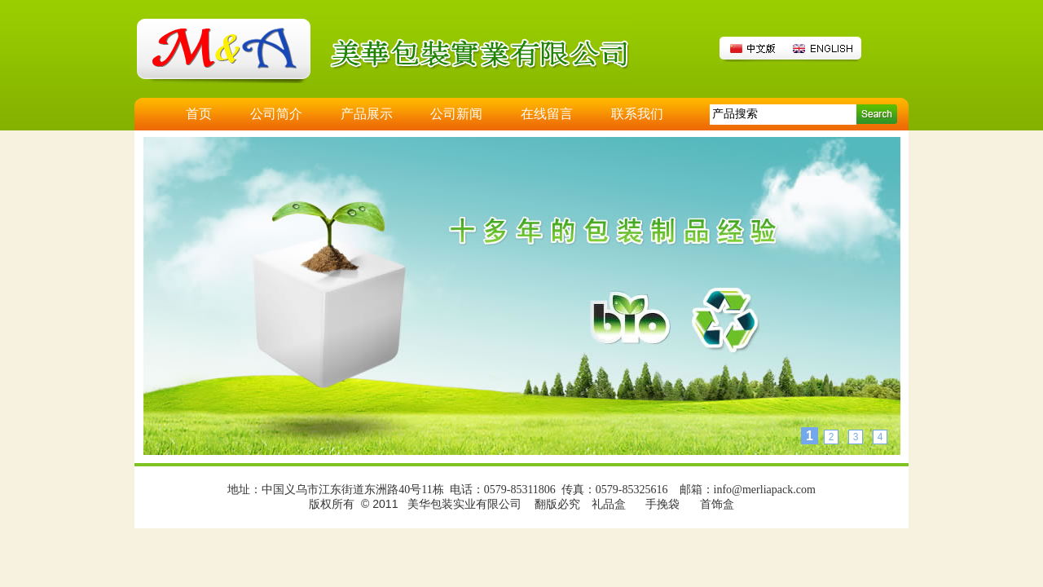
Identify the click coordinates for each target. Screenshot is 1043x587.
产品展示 (367, 114)
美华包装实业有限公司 (464, 504)
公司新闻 (456, 114)
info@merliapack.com (765, 489)
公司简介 (276, 114)
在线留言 (547, 114)
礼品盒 (609, 504)
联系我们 (637, 114)
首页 (199, 114)
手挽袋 (662, 504)
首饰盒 (717, 504)
